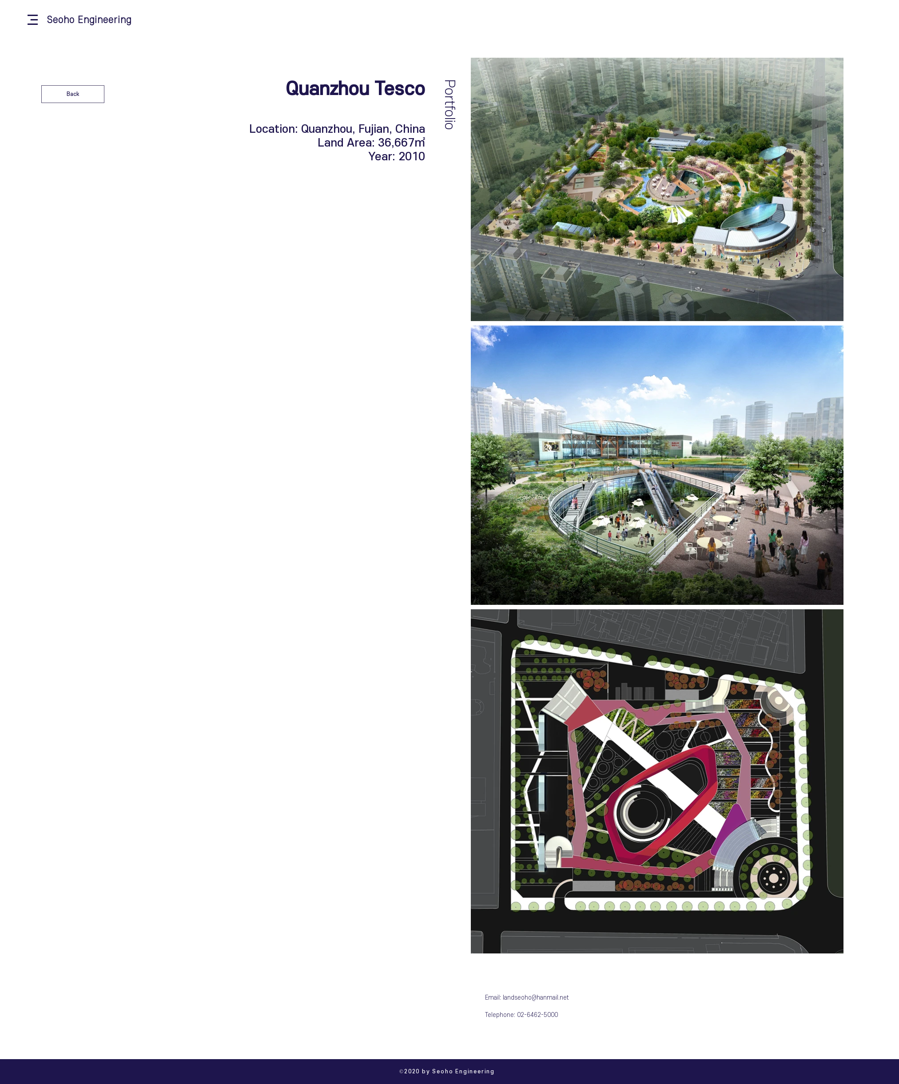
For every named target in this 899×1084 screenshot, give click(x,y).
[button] (33, 20)
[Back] (72, 94)
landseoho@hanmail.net (536, 997)
